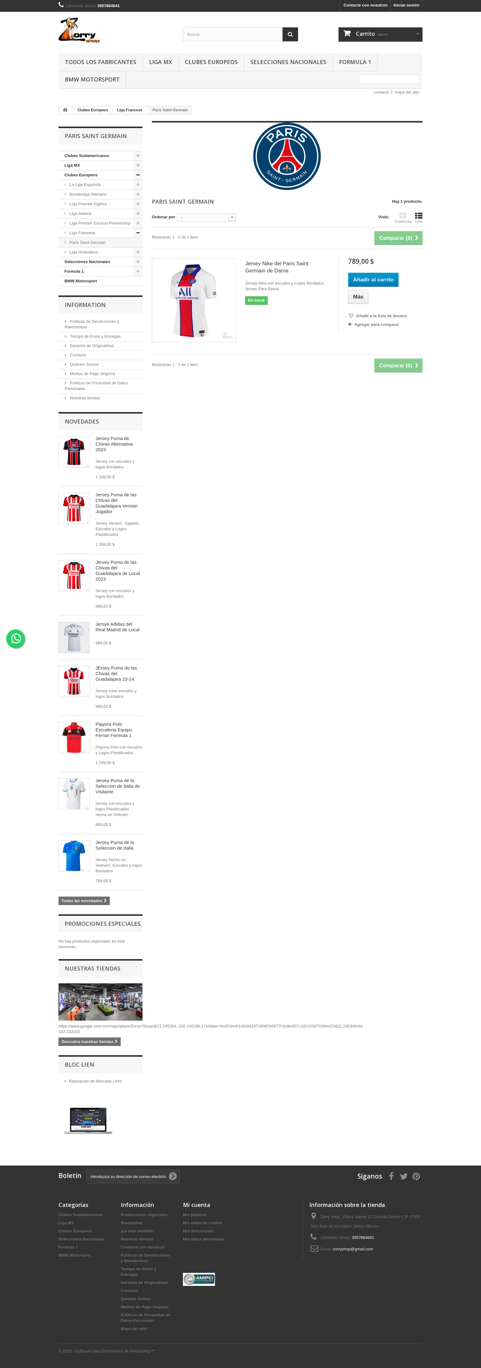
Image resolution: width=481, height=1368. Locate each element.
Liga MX (160, 62)
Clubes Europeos (211, 62)
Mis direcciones (198, 1231)
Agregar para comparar (376, 324)
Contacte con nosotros (365, 5)
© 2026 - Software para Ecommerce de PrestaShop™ (106, 1351)
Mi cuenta (196, 1204)
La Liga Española (84, 184)
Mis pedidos (194, 1215)
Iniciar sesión (406, 5)
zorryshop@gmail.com (353, 1249)
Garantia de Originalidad (91, 345)
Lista (419, 217)
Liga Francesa (81, 232)
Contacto (77, 355)
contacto (381, 92)
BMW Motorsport (92, 79)
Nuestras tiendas (84, 398)
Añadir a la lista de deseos (381, 315)
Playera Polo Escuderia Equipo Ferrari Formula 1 (114, 729)
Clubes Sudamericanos (86, 155)
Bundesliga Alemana (87, 194)
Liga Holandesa (83, 252)
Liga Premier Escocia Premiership (99, 223)
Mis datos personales (203, 1239)
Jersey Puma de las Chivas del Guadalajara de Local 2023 (118, 570)
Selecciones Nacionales (288, 62)
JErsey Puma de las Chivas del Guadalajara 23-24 (116, 673)
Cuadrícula (403, 217)
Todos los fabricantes (100, 62)
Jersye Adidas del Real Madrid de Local (118, 626)
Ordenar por (163, 217)
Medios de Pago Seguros (92, 373)
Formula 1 (355, 62)
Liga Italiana (79, 213)
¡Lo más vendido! (137, 1231)
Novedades (82, 421)
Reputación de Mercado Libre (95, 1081)
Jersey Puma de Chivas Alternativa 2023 (114, 444)
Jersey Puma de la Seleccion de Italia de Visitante (118, 786)
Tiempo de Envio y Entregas (94, 336)
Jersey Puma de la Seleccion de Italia (115, 845)
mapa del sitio (407, 92)
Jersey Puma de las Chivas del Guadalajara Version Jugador (117, 503)
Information (85, 304)
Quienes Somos (84, 364)
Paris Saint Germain (87, 242)
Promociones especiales (103, 923)
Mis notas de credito (202, 1223)
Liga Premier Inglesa (87, 204)
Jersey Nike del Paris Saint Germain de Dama (276, 267)
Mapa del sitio (134, 1328)
